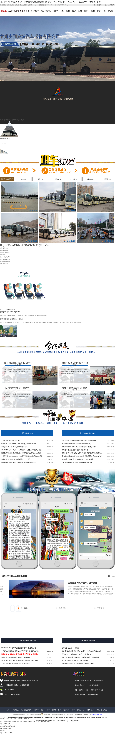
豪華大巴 (23, 179)
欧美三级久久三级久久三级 (7, 726)
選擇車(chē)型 (59, 11)
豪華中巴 (40, 179)
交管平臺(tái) (98, 680)
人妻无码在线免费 (5, 724)
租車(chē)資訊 (96, 11)
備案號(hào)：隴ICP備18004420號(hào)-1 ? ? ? (57, 717)
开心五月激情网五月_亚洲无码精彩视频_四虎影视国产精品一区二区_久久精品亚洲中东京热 (50, 2)
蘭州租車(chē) (80, 694)
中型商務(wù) (57, 179)
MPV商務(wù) (74, 179)
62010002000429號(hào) (59, 714)
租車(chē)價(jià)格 (63, 710)
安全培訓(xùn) (80, 685)
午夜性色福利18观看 (5, 728)
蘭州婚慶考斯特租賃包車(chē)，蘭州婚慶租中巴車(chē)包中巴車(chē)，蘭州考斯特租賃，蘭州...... (17, 392)
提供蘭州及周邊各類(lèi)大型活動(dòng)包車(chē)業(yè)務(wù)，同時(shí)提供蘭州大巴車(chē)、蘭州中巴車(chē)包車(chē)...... (74, 368)
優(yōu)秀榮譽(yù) (109, 5)
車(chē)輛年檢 (93, 694)
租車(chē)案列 (71, 11)
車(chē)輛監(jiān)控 (81, 690)
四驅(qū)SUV (90, 179)
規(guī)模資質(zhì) (98, 5)
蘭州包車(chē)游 (97, 690)
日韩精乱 (2, 730)
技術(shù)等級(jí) (94, 685)
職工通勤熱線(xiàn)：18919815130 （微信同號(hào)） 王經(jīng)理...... (74, 392)
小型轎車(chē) (107, 179)
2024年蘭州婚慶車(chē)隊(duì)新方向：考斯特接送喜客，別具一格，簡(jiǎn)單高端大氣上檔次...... (17, 368)
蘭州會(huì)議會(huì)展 (83, 680)
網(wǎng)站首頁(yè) (14, 710)
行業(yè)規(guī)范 (101, 710)
